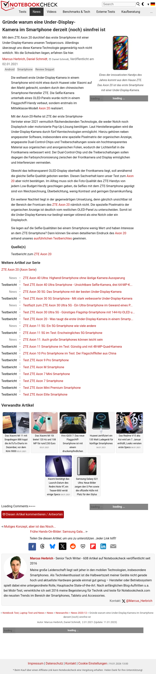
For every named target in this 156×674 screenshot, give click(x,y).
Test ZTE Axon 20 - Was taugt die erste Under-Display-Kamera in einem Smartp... (78, 319)
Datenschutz (54, 663)
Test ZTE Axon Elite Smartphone (45, 394)
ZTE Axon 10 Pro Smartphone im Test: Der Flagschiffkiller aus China (69, 353)
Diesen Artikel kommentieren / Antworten (33, 514)
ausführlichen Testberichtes (53, 238)
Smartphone (25, 69)
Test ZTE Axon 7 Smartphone (43, 381)
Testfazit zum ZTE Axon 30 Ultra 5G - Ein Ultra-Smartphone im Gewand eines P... (78, 305)
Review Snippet (44, 69)
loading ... (96, 98)
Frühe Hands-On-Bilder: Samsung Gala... (59, 531)
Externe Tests (105, 12)
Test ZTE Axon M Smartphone (43, 367)
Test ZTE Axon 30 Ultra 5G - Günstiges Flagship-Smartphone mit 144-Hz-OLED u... (79, 312)
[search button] (138, 4)
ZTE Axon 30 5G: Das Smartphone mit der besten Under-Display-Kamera (72, 292)
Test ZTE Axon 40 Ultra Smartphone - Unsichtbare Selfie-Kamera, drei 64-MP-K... (77, 285)
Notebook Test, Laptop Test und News (23, 612)
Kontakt (70, 663)
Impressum (36, 663)
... (151, 12)
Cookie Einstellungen (92, 663)
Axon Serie (28, 269)
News (36, 12)
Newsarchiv (62, 612)
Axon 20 (44, 108)
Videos (51, 12)
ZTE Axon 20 (61, 205)
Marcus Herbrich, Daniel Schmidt (24, 59)
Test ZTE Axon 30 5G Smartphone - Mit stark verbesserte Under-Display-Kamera (77, 298)
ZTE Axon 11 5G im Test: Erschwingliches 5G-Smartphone (62, 333)
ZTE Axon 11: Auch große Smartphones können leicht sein (63, 339)
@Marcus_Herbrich (137, 601)
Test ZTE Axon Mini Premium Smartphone (52, 388)
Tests (22, 12)
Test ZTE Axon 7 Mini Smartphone (46, 374)
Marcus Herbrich (41, 558)
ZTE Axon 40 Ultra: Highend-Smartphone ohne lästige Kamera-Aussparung (74, 278)
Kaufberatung (130, 12)
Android (10, 69)
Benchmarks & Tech (76, 12)
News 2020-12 (79, 612)
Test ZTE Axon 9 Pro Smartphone (46, 360)
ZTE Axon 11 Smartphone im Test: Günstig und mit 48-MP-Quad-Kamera (72, 346)
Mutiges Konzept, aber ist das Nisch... (28, 526)
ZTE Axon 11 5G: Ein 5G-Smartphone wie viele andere (59, 326)
